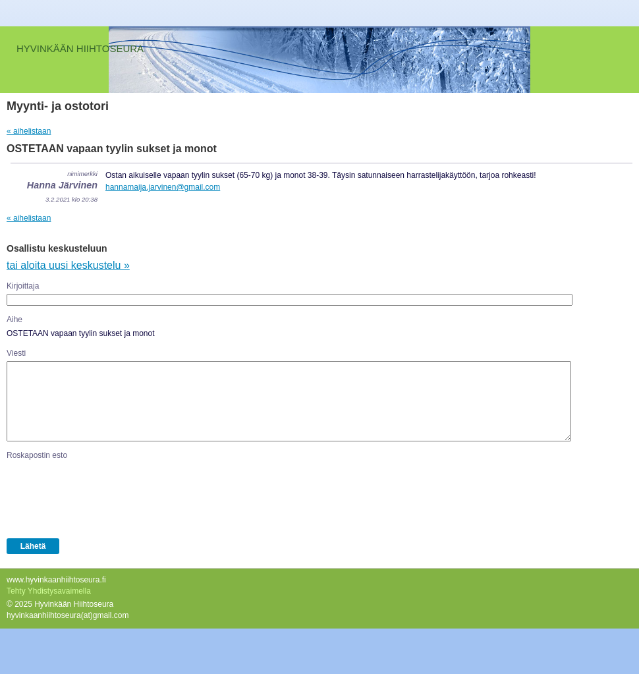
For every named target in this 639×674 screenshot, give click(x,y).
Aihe (14, 319)
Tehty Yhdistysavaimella (49, 591)
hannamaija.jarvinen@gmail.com (162, 187)
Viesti (16, 353)
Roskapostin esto (37, 455)
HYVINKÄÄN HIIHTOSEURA (80, 48)
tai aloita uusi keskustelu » (68, 265)
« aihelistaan (29, 131)
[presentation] (107, 496)
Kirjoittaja (23, 286)
